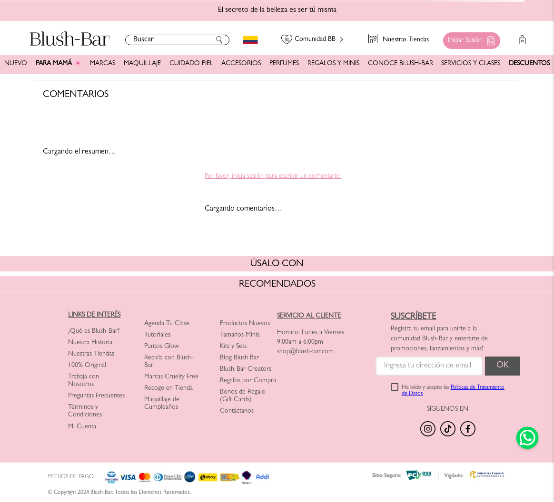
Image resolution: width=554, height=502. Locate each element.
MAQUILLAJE (142, 63)
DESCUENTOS (529, 63)
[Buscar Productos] (219, 40)
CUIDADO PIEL (191, 63)
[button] (469, 38)
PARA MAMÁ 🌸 (59, 63)
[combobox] (177, 40)
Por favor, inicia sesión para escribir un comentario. (273, 176)
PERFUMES (284, 63)
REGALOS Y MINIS (333, 63)
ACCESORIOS (241, 63)
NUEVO (15, 63)
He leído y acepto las (453, 391)
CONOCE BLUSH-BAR (400, 63)
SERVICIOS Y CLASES (470, 63)
